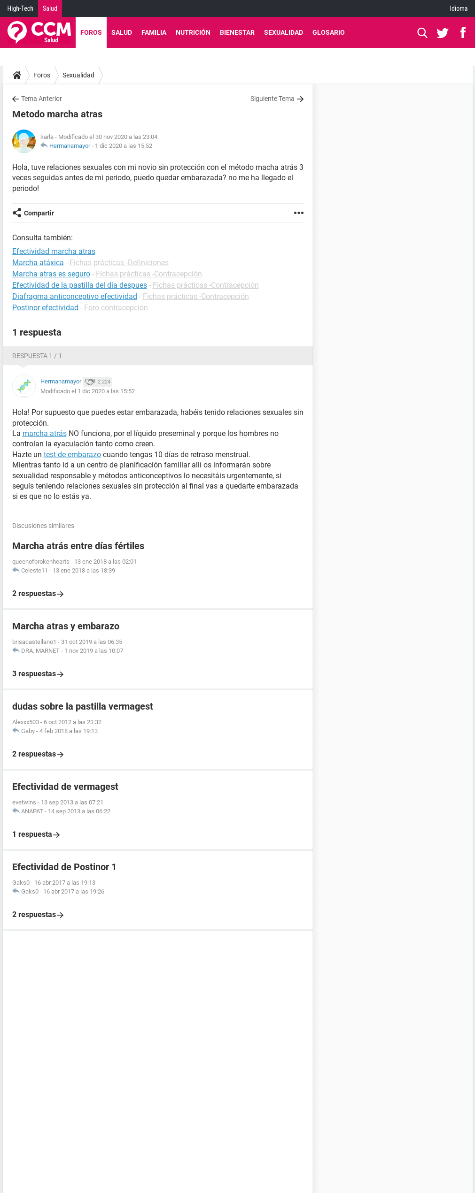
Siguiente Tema (272, 98)
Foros (91, 32)
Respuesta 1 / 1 (37, 355)
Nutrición (193, 32)
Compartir (39, 213)
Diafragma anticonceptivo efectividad (74, 296)
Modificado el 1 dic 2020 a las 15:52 (87, 391)
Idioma (459, 8)
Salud (50, 8)
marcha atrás (45, 433)
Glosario (328, 32)
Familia (153, 32)
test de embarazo (72, 454)
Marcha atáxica (38, 262)
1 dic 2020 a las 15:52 (123, 145)
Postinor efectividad (45, 307)
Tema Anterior (41, 98)
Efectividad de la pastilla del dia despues (79, 285)
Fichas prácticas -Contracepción (149, 273)
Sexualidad (283, 32)
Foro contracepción (116, 307)
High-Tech (20, 8)
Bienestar (237, 32)
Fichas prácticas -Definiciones (119, 262)
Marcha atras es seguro (51, 273)
